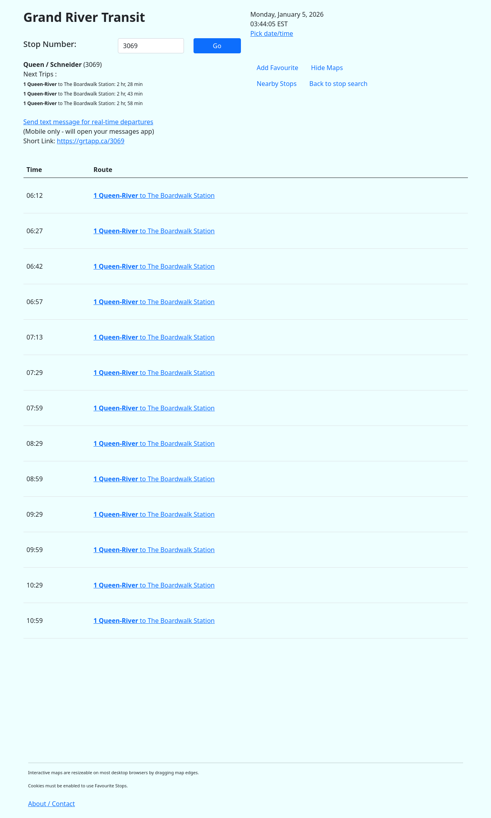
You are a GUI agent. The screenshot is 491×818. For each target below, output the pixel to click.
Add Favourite (278, 67)
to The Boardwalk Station (154, 195)
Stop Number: (49, 44)
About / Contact (51, 803)
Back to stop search (338, 83)
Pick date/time (271, 33)
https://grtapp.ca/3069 (91, 141)
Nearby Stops (277, 83)
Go (217, 45)
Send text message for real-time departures (88, 121)
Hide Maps (327, 67)
